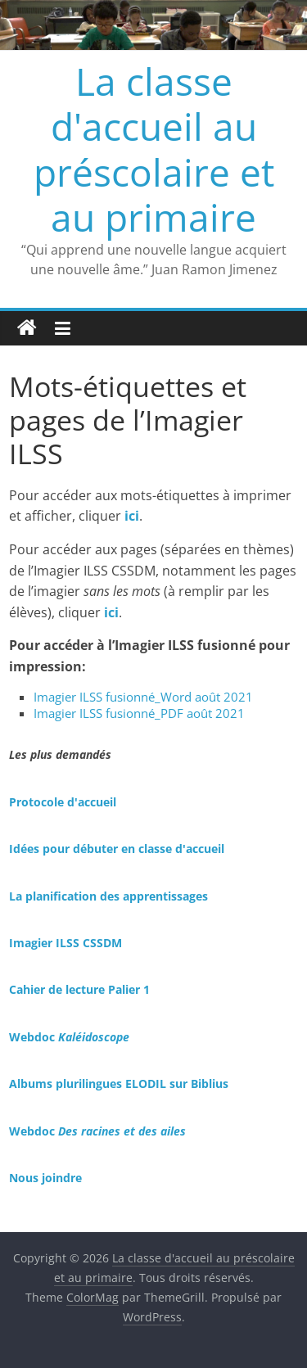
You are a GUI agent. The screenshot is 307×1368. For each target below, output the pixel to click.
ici (111, 612)
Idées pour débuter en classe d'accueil (116, 848)
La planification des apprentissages (108, 896)
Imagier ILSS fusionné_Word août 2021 (143, 697)
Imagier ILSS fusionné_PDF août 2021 (139, 713)
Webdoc (69, 1037)
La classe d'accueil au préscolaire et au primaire (154, 149)
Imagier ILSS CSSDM (65, 942)
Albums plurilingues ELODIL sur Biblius (118, 1083)
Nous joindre (45, 1177)
